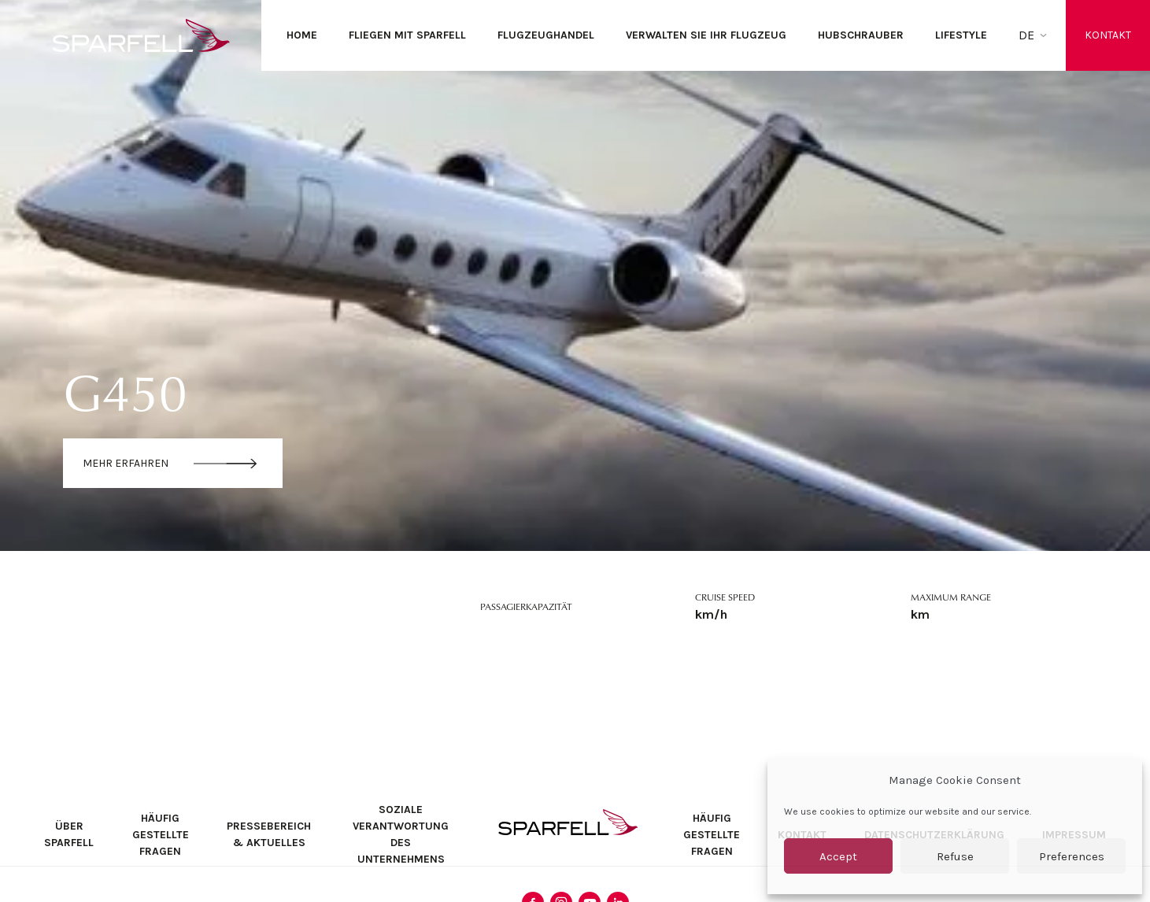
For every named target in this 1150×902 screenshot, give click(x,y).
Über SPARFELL (69, 834)
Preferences (1071, 856)
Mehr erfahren (125, 463)
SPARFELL (568, 822)
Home (302, 35)
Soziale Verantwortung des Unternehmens (401, 834)
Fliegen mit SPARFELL (407, 35)
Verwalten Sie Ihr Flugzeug (706, 35)
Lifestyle (961, 35)
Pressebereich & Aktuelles (269, 834)
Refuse (955, 856)
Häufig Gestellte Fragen (160, 834)
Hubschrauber (861, 35)
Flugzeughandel (545, 35)
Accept (838, 856)
